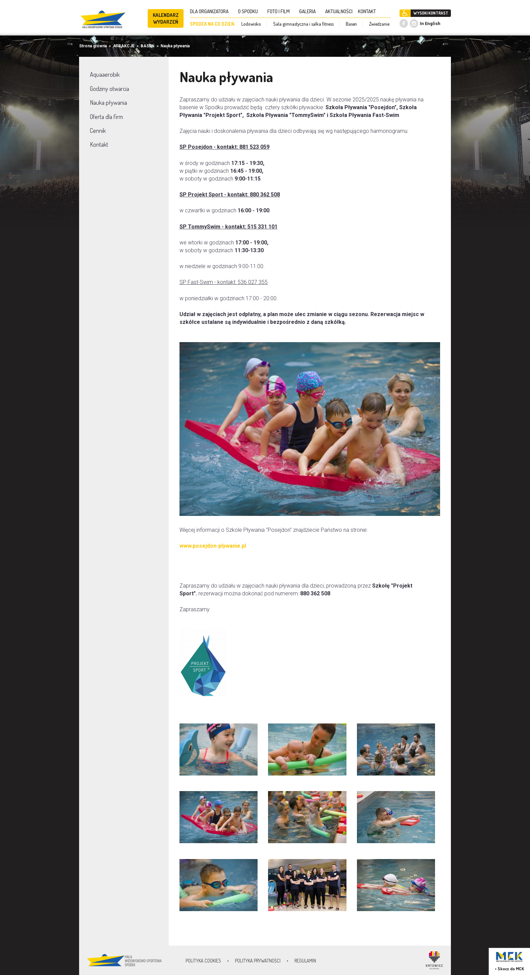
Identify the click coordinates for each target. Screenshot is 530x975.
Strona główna (93, 46)
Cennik (98, 130)
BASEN (147, 46)
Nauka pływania (175, 46)
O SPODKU (250, 11)
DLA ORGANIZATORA (211, 11)
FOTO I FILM (280, 11)
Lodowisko (251, 24)
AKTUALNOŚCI (339, 11)
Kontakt (99, 144)
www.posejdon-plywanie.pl (212, 546)
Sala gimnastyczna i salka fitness (303, 24)
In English (430, 23)
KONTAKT (369, 11)
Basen (351, 24)
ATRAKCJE (124, 46)
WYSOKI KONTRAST (430, 13)
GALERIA (309, 11)
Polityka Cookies (203, 961)
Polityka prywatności (258, 961)
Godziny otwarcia (109, 88)
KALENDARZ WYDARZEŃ (166, 18)
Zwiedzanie (379, 24)
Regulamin (305, 961)
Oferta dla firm (106, 116)
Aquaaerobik (105, 74)
